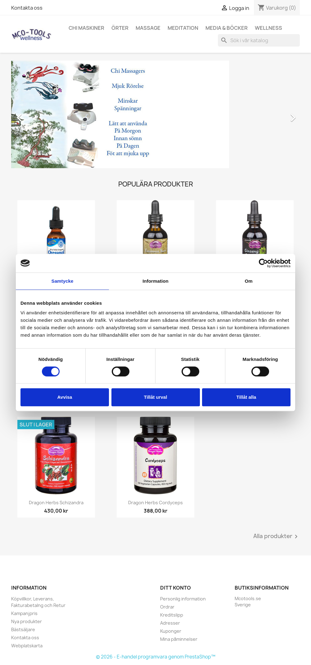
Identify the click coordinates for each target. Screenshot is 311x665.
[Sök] (259, 40)
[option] (155, 114)
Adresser (170, 623)
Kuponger (170, 631)
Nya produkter (26, 621)
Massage (148, 28)
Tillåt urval (155, 397)
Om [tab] (248, 281)
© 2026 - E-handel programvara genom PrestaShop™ (155, 657)
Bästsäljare (23, 629)
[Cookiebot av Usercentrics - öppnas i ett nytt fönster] (263, 263)
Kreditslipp (171, 615)
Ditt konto (175, 587)
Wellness (268, 28)
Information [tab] (155, 281)
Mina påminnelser (178, 639)
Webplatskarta (27, 646)
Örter (119, 28)
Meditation (183, 28)
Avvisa (64, 397)
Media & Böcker (226, 28)
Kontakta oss (27, 7)
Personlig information (183, 599)
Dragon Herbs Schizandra (56, 502)
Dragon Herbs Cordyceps (155, 502)
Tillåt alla (246, 397)
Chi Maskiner (86, 28)
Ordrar (167, 607)
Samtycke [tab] (63, 281)
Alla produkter (276, 536)
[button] (33, 114)
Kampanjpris (24, 613)
